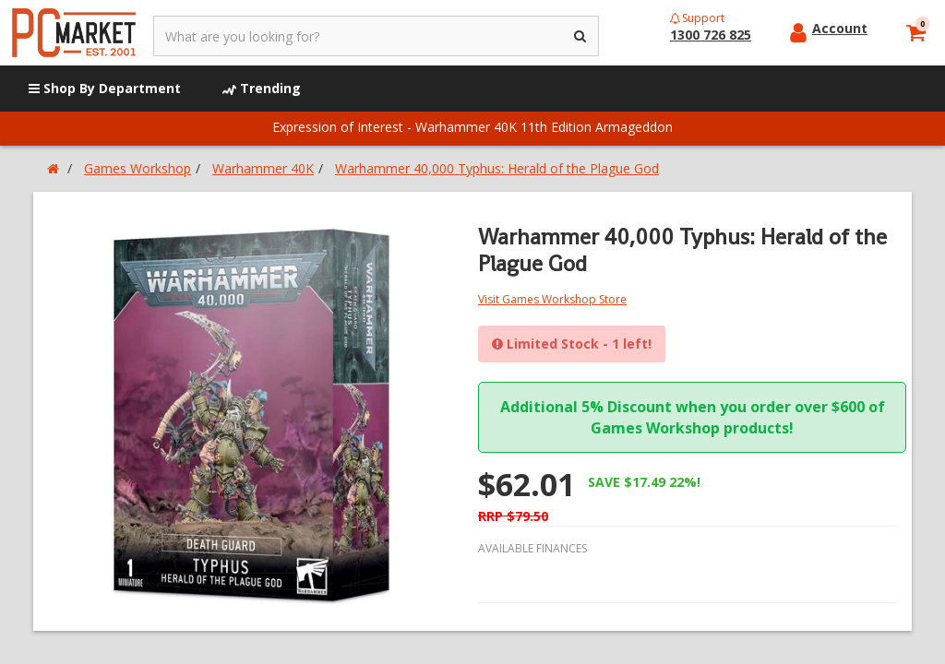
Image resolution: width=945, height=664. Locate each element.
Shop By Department (105, 88)
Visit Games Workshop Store (552, 299)
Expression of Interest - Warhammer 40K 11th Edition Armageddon (472, 127)
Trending (261, 88)
